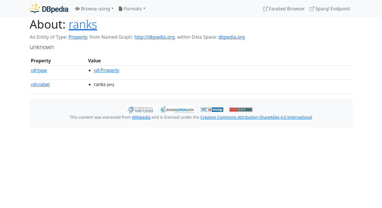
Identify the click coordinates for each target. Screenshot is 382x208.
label (40, 84)
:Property (106, 70)
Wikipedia (141, 117)
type (39, 70)
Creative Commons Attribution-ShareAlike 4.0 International (256, 117)
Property (78, 37)
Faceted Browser (284, 8)
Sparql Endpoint (329, 8)
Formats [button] (130, 8)
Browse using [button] (92, 8)
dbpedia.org (231, 37)
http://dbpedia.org (154, 37)
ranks (83, 24)
